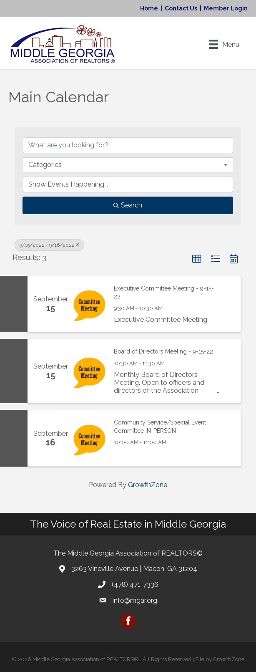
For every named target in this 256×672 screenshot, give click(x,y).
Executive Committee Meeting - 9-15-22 (164, 292)
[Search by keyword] (128, 145)
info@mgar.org (135, 600)
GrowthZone (147, 485)
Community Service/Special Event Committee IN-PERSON (160, 426)
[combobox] (128, 164)
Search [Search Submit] (127, 205)
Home (149, 8)
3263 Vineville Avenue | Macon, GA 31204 (134, 569)
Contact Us (181, 8)
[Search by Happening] (128, 184)
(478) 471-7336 (135, 585)
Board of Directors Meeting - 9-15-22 (163, 351)
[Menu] (224, 44)
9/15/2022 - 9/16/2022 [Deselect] (49, 245)
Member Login (226, 8)
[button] (196, 259)
